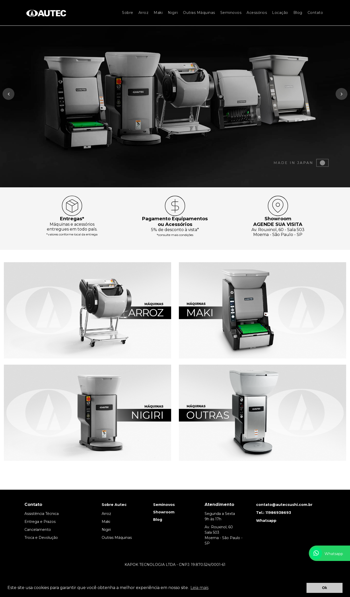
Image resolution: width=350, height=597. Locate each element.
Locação (280, 12)
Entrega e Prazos (40, 521)
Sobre (127, 12)
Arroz (143, 12)
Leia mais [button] (199, 587)
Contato (315, 12)
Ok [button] (324, 588)
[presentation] (8, 94)
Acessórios (257, 12)
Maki (158, 12)
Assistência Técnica (41, 513)
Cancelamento (37, 529)
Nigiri (173, 12)
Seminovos (231, 12)
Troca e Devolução (41, 537)
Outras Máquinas (199, 12)
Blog (297, 12)
